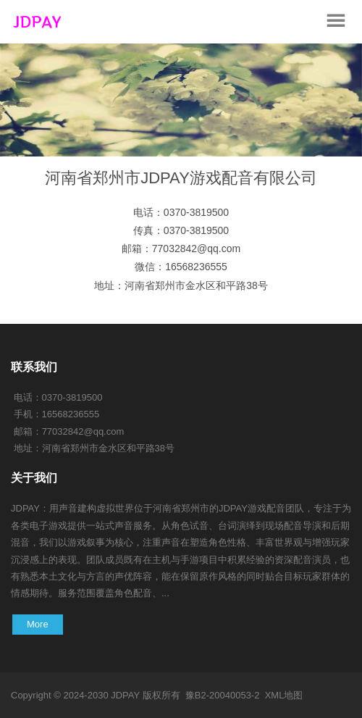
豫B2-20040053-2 (222, 695)
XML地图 (284, 695)
